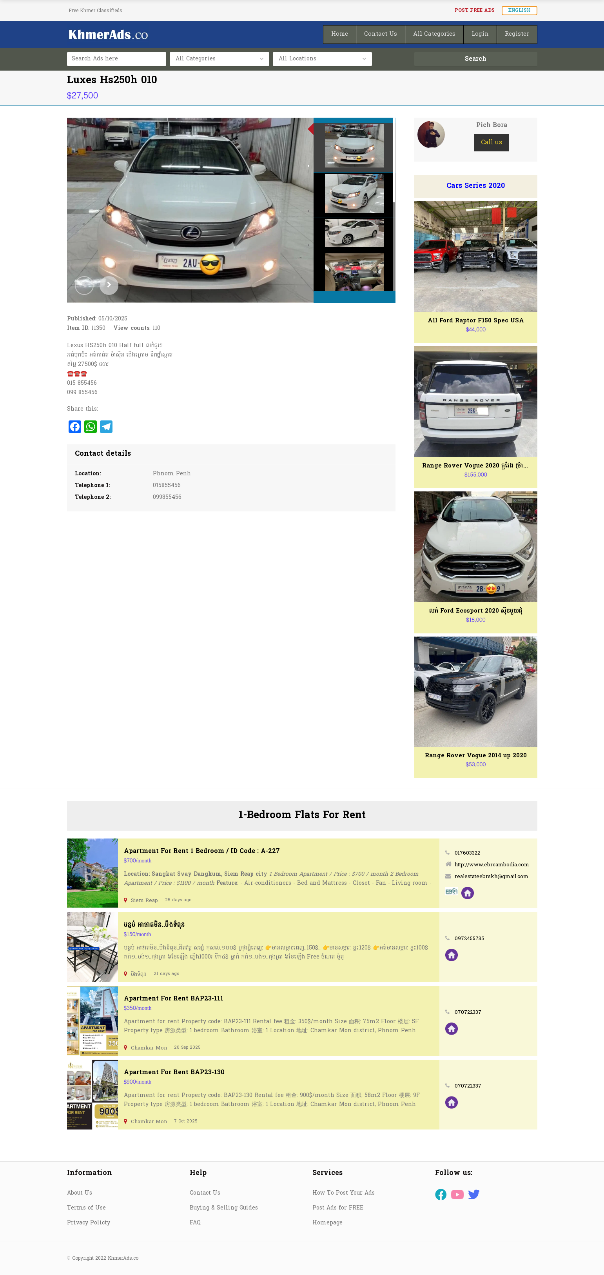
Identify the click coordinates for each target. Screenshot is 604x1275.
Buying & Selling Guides (224, 1208)
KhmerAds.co (123, 1258)
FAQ (195, 1223)
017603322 (467, 853)
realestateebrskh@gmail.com (491, 876)
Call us (491, 142)
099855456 (167, 497)
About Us (79, 1193)
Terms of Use (86, 1208)
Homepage (327, 1223)
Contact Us (205, 1193)
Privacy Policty (88, 1223)
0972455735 (469, 938)
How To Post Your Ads (343, 1193)
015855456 (167, 486)
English (519, 10)
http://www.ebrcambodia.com (492, 865)
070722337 (468, 1012)
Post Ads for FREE (337, 1208)
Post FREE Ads (475, 10)
